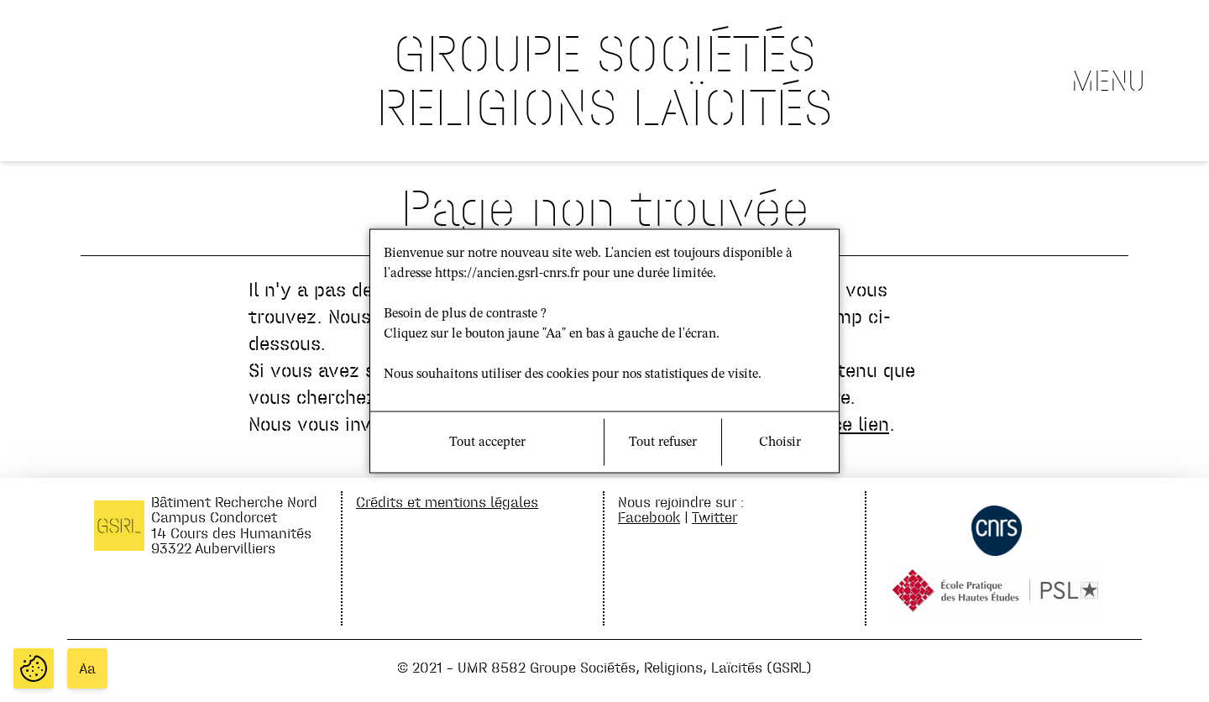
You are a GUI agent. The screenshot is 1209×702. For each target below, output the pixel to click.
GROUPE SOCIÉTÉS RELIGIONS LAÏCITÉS (604, 80)
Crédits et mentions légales (447, 502)
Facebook (649, 517)
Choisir (780, 442)
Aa (87, 668)
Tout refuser (663, 442)
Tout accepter (487, 442)
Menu (1108, 80)
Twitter (714, 517)
